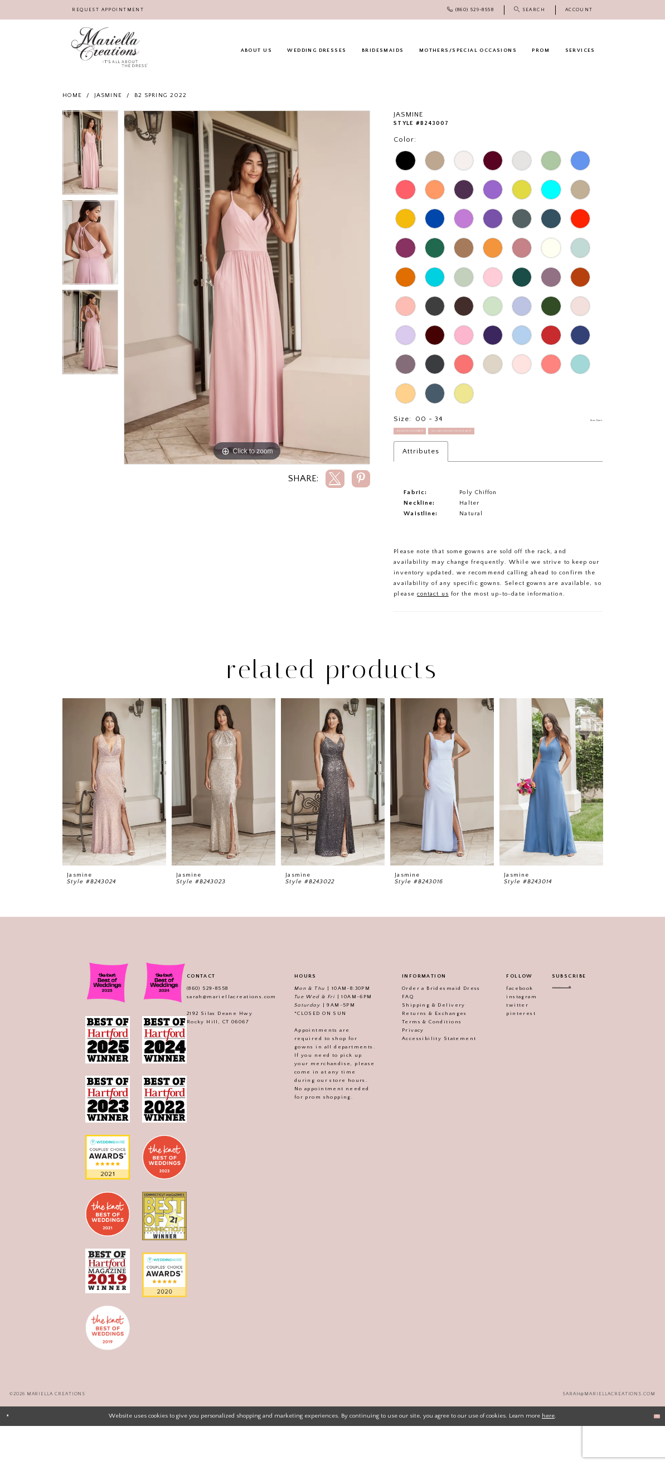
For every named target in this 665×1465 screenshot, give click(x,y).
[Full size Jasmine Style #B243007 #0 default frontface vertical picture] (247, 288)
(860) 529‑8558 (195, 1028)
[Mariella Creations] (109, 47)
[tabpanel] (90, 155)
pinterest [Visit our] (508, 1053)
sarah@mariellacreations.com (219, 1036)
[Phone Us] (470, 10)
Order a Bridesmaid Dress (429, 1028)
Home (72, 95)
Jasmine (108, 95)
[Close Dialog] (12, 1455)
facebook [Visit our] (507, 1028)
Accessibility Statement (427, 1078)
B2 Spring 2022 (160, 95)
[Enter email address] (569, 1029)
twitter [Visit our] (505, 1044)
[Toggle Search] (529, 10)
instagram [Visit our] (509, 1036)
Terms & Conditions (419, 1061)
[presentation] (114, 821)
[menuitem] (108, 10)
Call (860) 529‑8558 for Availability (454, 465)
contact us (433, 633)
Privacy (401, 1069)
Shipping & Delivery (421, 1044)
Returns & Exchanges (422, 1053)
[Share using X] (335, 479)
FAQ (395, 1036)
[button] (579, 10)
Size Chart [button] (584, 419)
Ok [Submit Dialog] (651, 1455)
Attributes (420, 491)
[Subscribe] (591, 1029)
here (548, 1455)
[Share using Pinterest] (361, 478)
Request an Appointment (440, 441)
